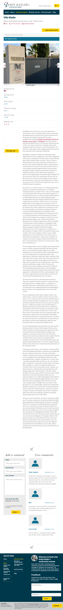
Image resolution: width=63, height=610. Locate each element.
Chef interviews (18, 569)
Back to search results (52, 30)
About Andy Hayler (7, 566)
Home (5, 559)
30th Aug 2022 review (11, 38)
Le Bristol (40, 139)
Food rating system (7, 572)
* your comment (9, 475)
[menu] (31, 11)
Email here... (36, 594)
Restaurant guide (7, 579)
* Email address (9, 467)
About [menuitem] (12, 12)
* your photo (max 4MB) (11, 499)
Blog (15, 573)
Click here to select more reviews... (14, 35)
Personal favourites (6, 569)
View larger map (10, 151)
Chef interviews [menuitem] (46, 12)
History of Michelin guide (18, 562)
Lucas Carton (32, 141)
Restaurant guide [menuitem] (21, 12)
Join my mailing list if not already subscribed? (13, 507)
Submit (15, 512)
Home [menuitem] (7, 12)
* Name (7, 460)
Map (6, 23)
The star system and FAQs (18, 565)
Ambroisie (42, 141)
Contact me (7, 574)
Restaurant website (29, 23)
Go (56, 5)
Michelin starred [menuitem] (34, 12)
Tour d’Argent (47, 139)
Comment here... (37, 585)
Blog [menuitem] (54, 12)
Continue (56, 605)
